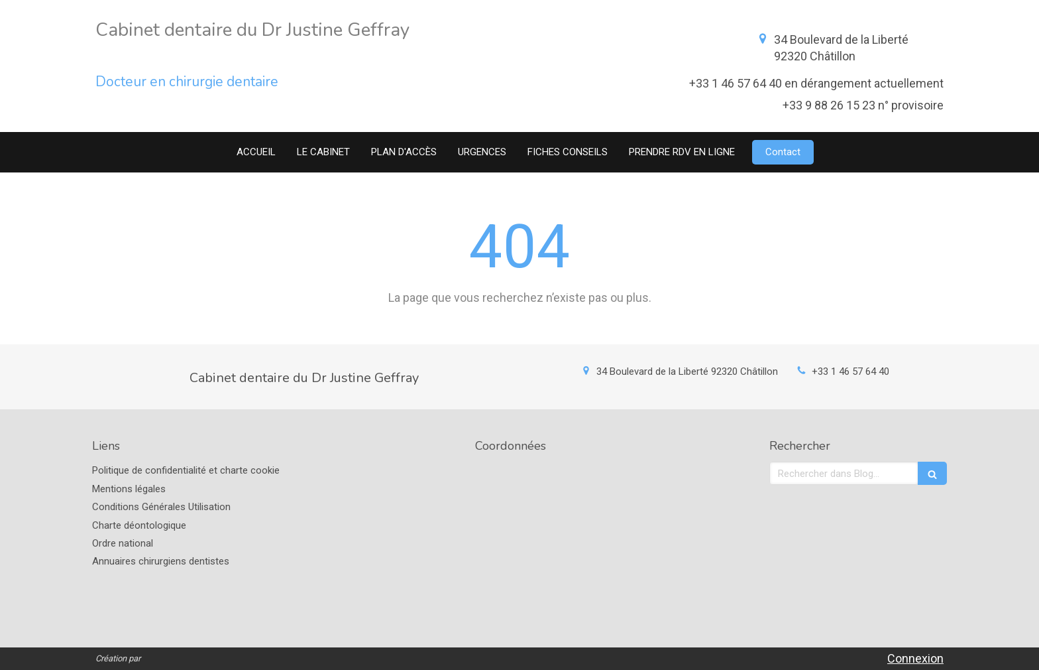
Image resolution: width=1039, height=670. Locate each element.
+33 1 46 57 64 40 (850, 371)
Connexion (915, 658)
